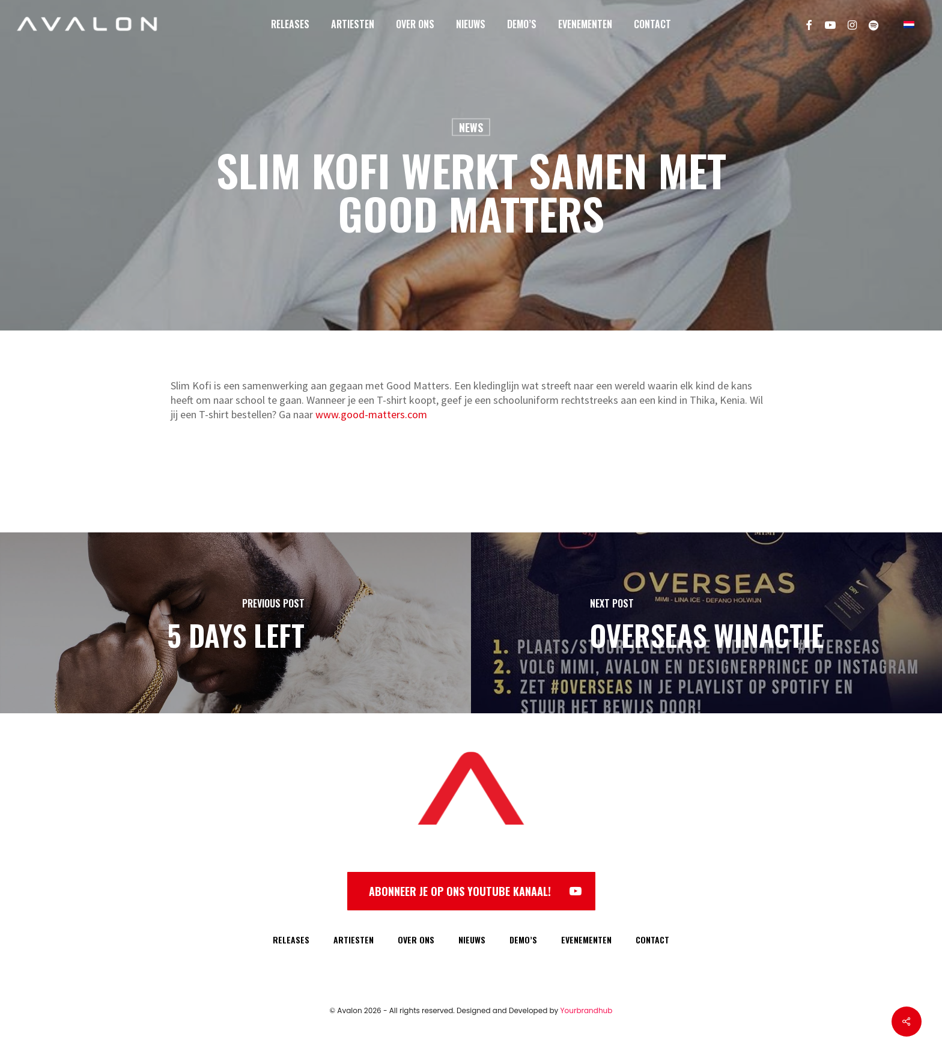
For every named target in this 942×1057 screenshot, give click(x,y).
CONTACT (652, 939)
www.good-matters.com (371, 414)
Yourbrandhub (587, 1010)
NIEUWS (471, 939)
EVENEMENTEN (586, 939)
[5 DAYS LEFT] (235, 622)
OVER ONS (416, 939)
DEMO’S (523, 939)
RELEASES (291, 939)
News (471, 127)
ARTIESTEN (353, 939)
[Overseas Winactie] (706, 622)
